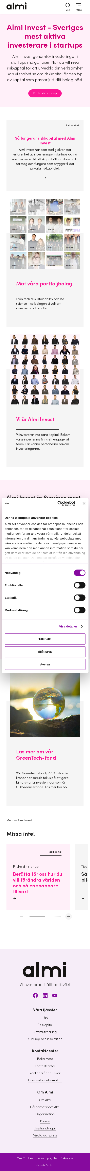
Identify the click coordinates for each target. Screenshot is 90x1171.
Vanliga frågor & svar (45, 1073)
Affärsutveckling (45, 1032)
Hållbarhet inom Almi (45, 1107)
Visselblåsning (45, 1165)
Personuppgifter (47, 1158)
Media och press (45, 1135)
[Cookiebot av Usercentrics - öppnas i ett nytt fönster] (57, 503)
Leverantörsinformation (45, 1080)
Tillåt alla (45, 639)
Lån (45, 1018)
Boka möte (45, 1059)
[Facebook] (35, 996)
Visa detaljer (68, 626)
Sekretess (67, 1158)
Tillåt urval (45, 651)
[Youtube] (54, 996)
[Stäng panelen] (84, 503)
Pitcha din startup (45, 93)
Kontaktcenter (45, 1066)
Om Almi (45, 1100)
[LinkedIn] (45, 996)
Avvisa (45, 664)
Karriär (45, 1121)
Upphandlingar (45, 1128)
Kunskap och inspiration (45, 1039)
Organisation (45, 1114)
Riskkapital (45, 1025)
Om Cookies (25, 1158)
